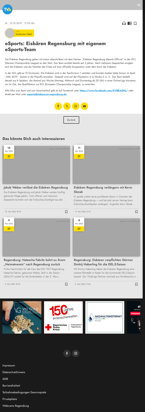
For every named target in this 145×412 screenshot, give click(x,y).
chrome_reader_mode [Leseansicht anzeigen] (129, 23)
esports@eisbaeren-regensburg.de (47, 94)
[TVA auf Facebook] (67, 353)
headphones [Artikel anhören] (124, 23)
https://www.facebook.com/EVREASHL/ (104, 90)
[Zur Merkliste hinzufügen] (135, 23)
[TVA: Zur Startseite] (7, 9)
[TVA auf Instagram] (75, 353)
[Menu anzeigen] (139, 5)
